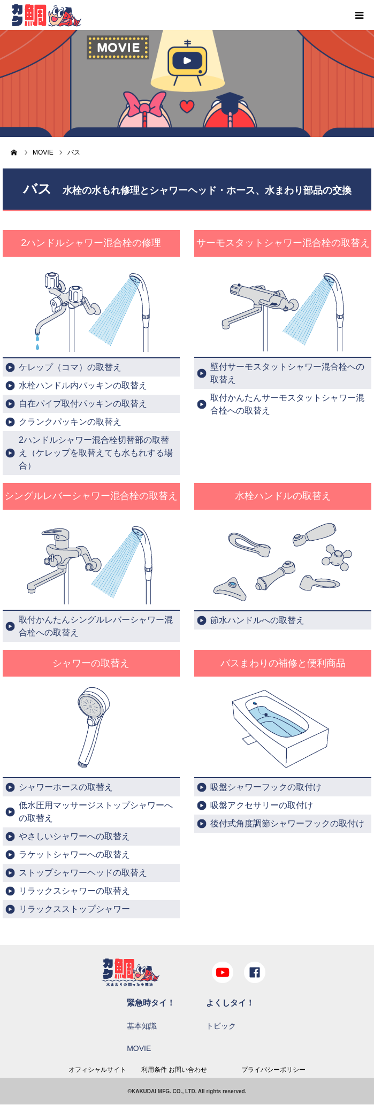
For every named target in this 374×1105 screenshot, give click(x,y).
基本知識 (142, 1026)
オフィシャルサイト (97, 1069)
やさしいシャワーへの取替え (74, 836)
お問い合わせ (188, 1069)
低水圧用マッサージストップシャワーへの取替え (96, 812)
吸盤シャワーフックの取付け (266, 787)
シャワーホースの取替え (66, 787)
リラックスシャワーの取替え (74, 890)
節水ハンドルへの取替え (257, 620)
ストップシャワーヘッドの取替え (83, 872)
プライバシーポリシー (273, 1069)
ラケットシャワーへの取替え (74, 854)
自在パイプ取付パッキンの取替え (83, 403)
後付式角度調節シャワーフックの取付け (287, 823)
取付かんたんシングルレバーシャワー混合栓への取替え (96, 626)
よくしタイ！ (230, 1002)
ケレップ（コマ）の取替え (70, 367)
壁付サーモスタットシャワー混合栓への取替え (287, 373)
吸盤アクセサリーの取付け (261, 805)
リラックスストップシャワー (74, 909)
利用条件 (154, 1069)
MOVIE (139, 1048)
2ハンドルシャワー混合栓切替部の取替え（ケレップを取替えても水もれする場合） (96, 452)
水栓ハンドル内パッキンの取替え (83, 385)
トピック (221, 1026)
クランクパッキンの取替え (70, 421)
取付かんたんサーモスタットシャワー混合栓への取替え (287, 404)
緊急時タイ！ (151, 1002)
